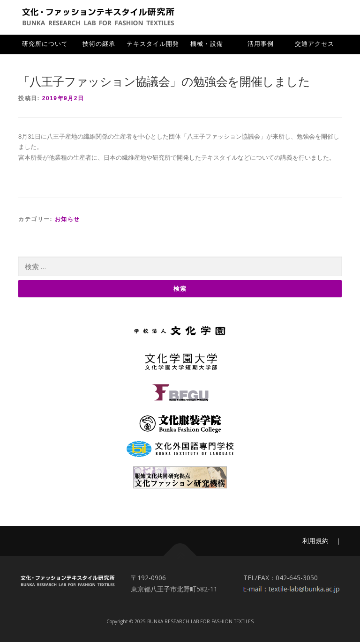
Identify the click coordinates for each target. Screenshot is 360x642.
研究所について (45, 43)
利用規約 (315, 540)
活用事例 (261, 43)
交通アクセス (314, 43)
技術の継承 (98, 43)
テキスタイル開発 (153, 43)
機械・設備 (206, 43)
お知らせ (67, 219)
